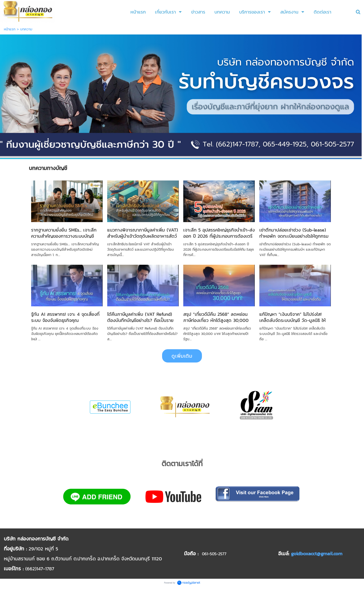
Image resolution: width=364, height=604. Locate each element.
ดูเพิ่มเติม (182, 356)
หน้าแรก (10, 29)
